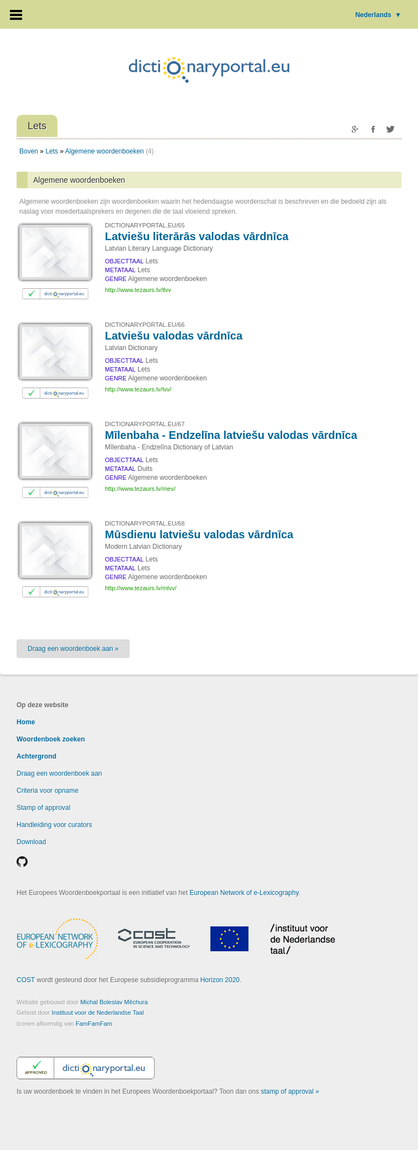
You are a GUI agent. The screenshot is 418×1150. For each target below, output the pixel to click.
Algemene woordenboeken (104, 151)
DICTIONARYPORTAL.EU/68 (144, 523)
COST (26, 980)
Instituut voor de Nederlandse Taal (98, 1012)
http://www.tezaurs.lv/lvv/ (138, 389)
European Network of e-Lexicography (243, 893)
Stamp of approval (43, 808)
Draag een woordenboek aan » (73, 649)
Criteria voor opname (47, 790)
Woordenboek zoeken (51, 739)
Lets (51, 151)
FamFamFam (94, 1023)
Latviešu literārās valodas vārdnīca (196, 236)
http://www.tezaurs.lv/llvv (138, 290)
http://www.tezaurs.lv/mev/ (140, 488)
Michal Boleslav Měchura (113, 1002)
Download (31, 842)
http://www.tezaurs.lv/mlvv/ (141, 588)
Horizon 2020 (220, 980)
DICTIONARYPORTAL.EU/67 (144, 424)
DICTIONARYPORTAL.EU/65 (144, 225)
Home (26, 722)
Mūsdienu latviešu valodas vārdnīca (199, 534)
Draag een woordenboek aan (59, 773)
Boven (28, 151)
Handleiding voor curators (54, 825)
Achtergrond (36, 756)
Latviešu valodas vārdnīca (173, 336)
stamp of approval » (290, 1091)
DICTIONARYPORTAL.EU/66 (144, 324)
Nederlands (378, 15)
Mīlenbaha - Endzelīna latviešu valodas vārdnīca (231, 435)
